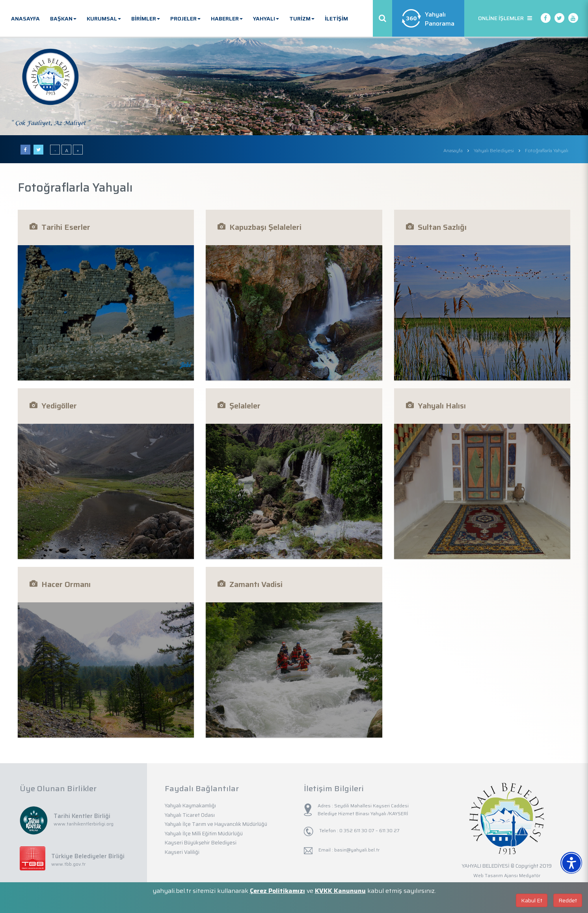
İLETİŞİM (336, 18)
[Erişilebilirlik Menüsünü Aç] (571, 863)
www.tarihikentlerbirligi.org (84, 823)
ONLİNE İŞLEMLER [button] (505, 18)
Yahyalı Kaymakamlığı (190, 805)
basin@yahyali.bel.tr (357, 849)
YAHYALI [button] (266, 18)
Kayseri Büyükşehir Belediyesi (200, 842)
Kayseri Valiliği (182, 852)
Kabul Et (531, 900)
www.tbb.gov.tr (68, 864)
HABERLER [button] (227, 18)
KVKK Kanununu (340, 891)
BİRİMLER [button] (145, 18)
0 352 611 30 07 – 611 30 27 (369, 830)
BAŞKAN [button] (63, 18)
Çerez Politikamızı (277, 891)
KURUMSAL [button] (104, 18)
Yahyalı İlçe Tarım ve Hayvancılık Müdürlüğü (216, 824)
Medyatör (529, 875)
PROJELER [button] (185, 18)
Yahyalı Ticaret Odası (190, 815)
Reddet (567, 900)
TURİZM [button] (301, 18)
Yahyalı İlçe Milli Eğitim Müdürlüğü (204, 833)
